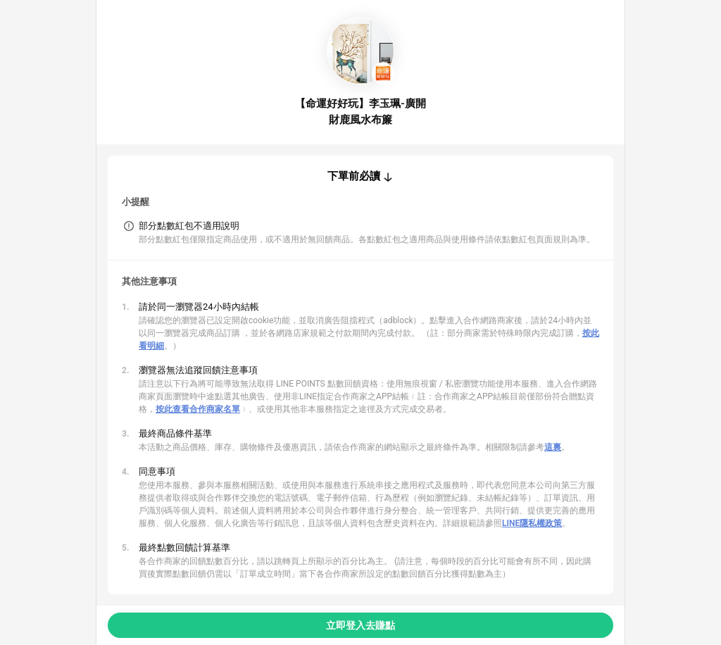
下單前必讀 (353, 176)
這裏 (552, 447)
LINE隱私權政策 (532, 523)
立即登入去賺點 (360, 625)
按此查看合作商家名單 (198, 409)
